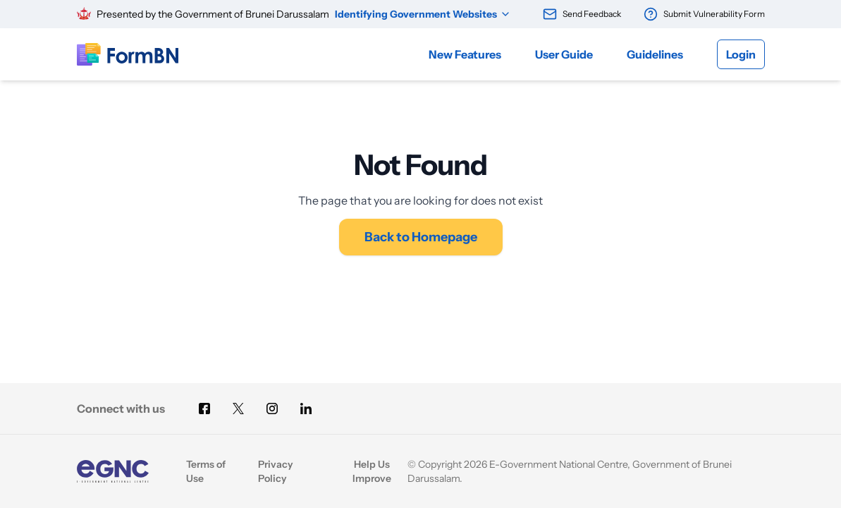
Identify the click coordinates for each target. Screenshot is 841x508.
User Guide (564, 54)
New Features (465, 54)
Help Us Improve (371, 471)
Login (741, 54)
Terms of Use (206, 471)
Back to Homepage (420, 237)
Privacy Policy (275, 471)
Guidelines (655, 54)
